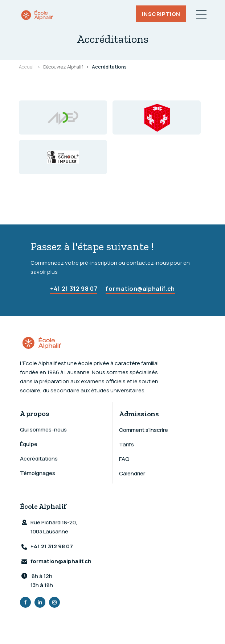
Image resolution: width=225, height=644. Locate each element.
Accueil (26, 66)
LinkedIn (39, 602)
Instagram (54, 602)
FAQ (124, 459)
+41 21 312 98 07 (73, 289)
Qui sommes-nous (43, 429)
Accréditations (39, 458)
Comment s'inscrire (143, 430)
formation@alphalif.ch (140, 289)
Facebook (25, 602)
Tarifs (126, 444)
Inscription (161, 13)
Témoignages (37, 473)
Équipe (28, 444)
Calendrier (132, 473)
